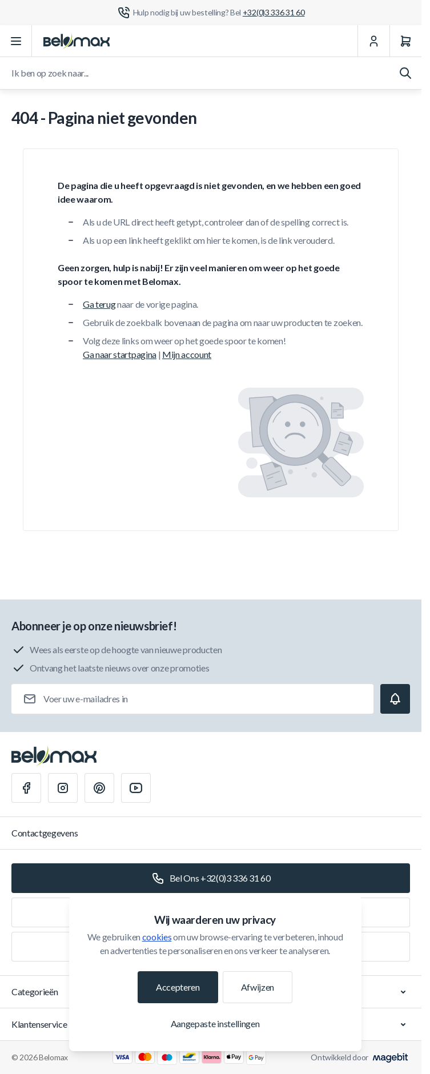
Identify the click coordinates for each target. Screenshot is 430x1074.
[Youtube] (136, 788)
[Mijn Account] (373, 41)
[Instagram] (63, 788)
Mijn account (186, 354)
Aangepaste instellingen (215, 1023)
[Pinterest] (99, 788)
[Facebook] (26, 788)
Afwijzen (257, 987)
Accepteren (178, 987)
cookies (157, 936)
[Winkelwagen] (405, 41)
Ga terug (99, 304)
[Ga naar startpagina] (76, 41)
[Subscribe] (395, 699)
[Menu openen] (16, 41)
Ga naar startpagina (119, 354)
